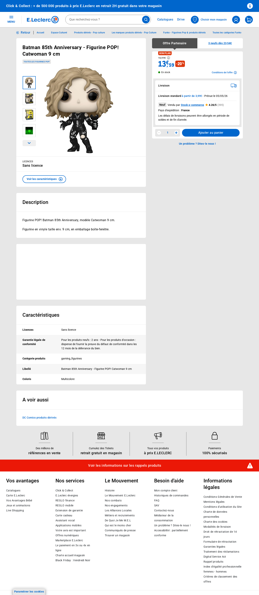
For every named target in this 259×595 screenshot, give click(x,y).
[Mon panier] (249, 20)
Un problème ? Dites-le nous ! (172, 525)
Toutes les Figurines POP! (37, 62)
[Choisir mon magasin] (209, 20)
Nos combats (113, 500)
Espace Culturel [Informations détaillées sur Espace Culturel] (59, 32)
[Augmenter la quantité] (176, 133)
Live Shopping (15, 510)
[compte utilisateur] (236, 20)
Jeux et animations (18, 505)
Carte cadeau (63, 515)
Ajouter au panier (210, 132)
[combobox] (108, 19)
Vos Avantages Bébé (19, 500)
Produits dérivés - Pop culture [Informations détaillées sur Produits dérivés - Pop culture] (89, 32)
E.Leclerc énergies (66, 495)
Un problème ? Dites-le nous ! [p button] (197, 143)
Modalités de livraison (217, 526)
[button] (44, 179)
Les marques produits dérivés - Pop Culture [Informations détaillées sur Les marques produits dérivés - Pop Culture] (134, 32)
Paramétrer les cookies (29, 591)
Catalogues (13, 490)
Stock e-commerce (192, 105)
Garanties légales (214, 546)
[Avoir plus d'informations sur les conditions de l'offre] (224, 72)
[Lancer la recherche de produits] (146, 19)
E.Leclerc (69, 540)
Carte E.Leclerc (15, 495)
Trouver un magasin (117, 535)
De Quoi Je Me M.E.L (118, 520)
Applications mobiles (68, 525)
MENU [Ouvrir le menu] (11, 19)
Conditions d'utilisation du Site (223, 506)
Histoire (109, 490)
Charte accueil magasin (70, 555)
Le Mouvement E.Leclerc (120, 495)
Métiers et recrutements (120, 515)
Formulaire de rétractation (220, 541)
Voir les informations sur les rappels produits (124, 465)
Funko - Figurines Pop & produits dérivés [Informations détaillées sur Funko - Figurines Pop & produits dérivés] (184, 32)
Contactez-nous (164, 510)
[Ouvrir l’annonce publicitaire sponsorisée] (81, 272)
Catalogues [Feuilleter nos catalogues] (165, 19)
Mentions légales (214, 501)
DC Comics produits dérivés (39, 417)
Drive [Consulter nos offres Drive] (181, 19)
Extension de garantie (69, 510)
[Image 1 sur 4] (29, 82)
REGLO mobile (64, 505)
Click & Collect (64, 490)
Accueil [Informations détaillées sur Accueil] (40, 32)
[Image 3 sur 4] (29, 114)
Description (35, 202)
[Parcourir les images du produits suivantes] (29, 143)
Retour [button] (25, 32)
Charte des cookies (215, 521)
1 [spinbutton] (167, 132)
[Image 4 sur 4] (29, 130)
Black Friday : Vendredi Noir (72, 560)
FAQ (156, 500)
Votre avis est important (70, 530)
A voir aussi (35, 399)
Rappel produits (213, 561)
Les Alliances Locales (118, 510)
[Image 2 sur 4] (29, 98)
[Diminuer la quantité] (159, 133)
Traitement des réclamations (221, 551)
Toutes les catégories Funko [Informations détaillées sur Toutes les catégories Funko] (227, 32)
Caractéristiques (40, 315)
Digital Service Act (215, 556)
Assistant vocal (65, 520)
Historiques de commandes (171, 495)
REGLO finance (64, 500)
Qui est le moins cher (118, 525)
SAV (156, 505)
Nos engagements (116, 505)
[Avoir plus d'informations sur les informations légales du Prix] (168, 57)
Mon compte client (165, 490)
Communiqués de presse (120, 530)
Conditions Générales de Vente (223, 496)
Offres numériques (67, 535)
